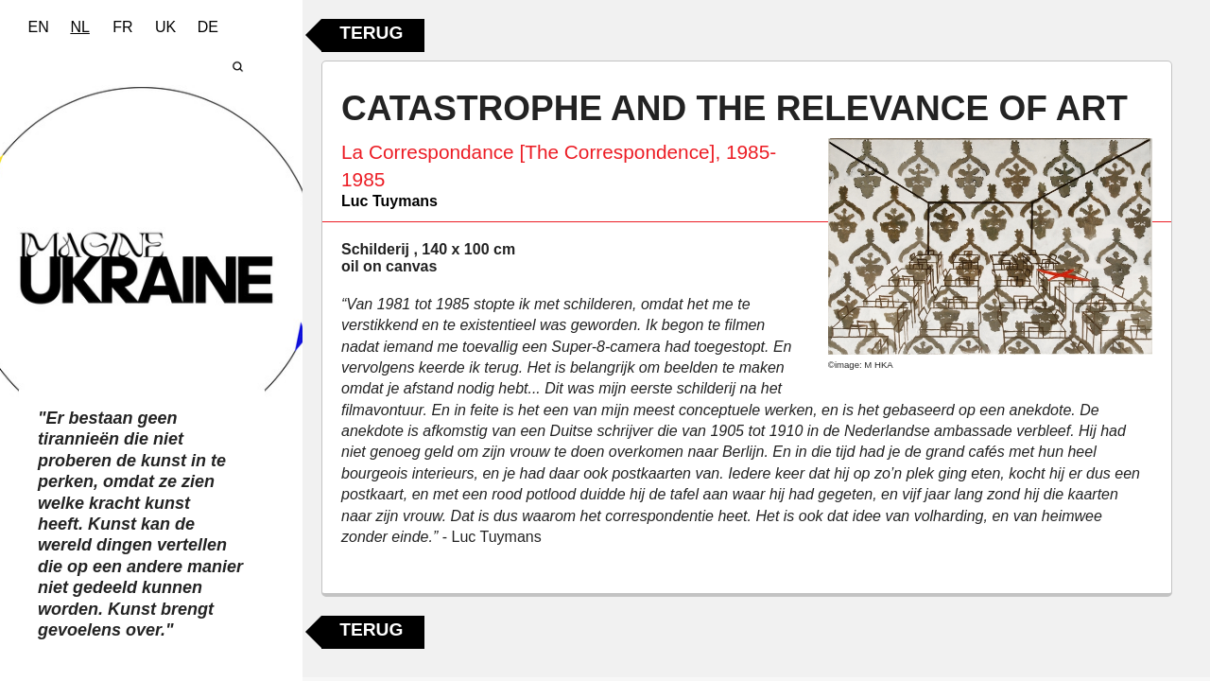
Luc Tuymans (389, 201)
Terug (371, 33)
